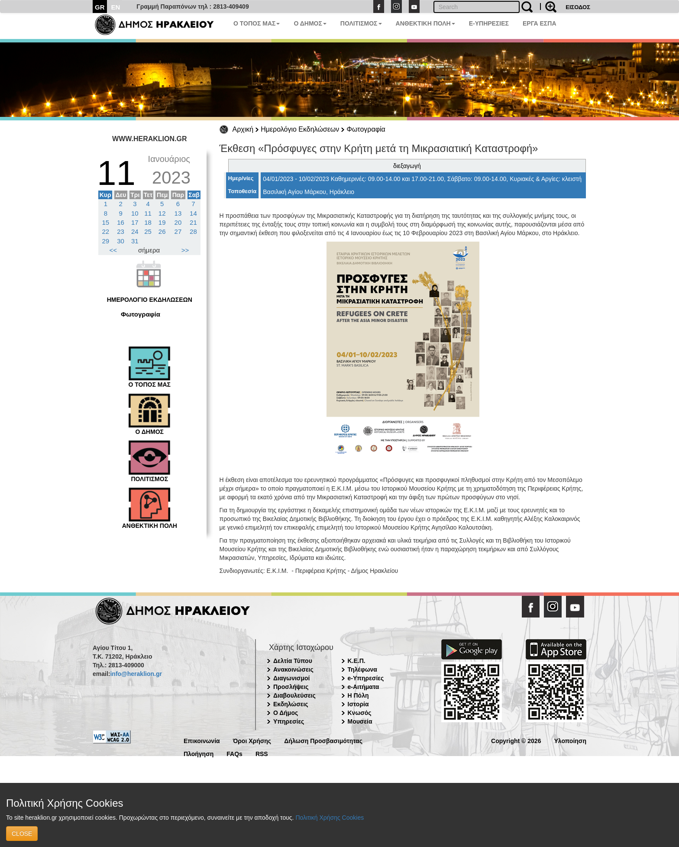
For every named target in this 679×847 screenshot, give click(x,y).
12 (162, 213)
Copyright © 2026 (516, 740)
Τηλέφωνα (362, 669)
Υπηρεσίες (288, 721)
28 (193, 231)
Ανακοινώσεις (293, 669)
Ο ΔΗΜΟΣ (310, 23)
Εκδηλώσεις (290, 704)
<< (113, 250)
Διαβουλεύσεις (294, 695)
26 (162, 231)
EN (115, 7)
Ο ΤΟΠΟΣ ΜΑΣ (256, 23)
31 (135, 241)
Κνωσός (360, 712)
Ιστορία (358, 704)
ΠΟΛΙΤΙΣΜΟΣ (361, 23)
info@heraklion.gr (136, 673)
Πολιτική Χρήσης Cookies (329, 817)
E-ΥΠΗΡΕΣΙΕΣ (489, 23)
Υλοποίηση (570, 740)
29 (106, 241)
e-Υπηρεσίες (366, 678)
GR (100, 7)
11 (148, 213)
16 (120, 222)
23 (120, 231)
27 (178, 231)
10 (135, 213)
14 (193, 213)
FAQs (234, 753)
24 (135, 231)
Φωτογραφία (365, 129)
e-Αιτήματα (363, 686)
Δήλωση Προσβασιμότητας (323, 740)
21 (193, 222)
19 (162, 222)
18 (148, 222)
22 (106, 231)
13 (178, 213)
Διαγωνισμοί (291, 678)
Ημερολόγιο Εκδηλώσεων (300, 129)
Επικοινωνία (202, 740)
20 (178, 222)
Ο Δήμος (285, 712)
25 (148, 231)
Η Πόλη (358, 695)
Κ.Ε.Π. (356, 660)
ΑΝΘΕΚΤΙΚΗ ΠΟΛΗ (425, 23)
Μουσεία (360, 721)
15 (106, 222)
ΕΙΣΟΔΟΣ (578, 7)
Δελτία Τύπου (292, 660)
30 (120, 241)
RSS (261, 753)
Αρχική (243, 129)
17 (135, 222)
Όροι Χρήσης (252, 740)
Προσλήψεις (291, 686)
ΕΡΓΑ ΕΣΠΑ (539, 23)
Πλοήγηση (198, 753)
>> (185, 250)
